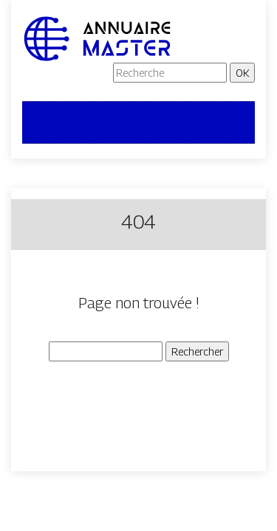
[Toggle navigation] (43, 122)
